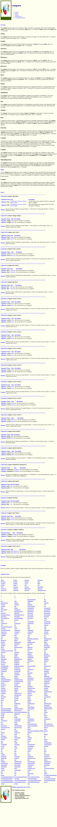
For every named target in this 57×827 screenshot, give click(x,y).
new (2, 722)
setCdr (16, 748)
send (15, 746)
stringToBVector (31, 758)
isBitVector (46, 676)
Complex (3, 583)
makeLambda (30, 708)
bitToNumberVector (19, 615)
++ (1, 596)
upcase (2, 775)
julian (2, 700)
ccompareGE (47, 621)
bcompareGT (4, 609)
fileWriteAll (30, 661)
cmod (15, 628)
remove (16, 739)
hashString (17, 667)
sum (45, 766)
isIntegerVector (31, 688)
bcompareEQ (30, 608)
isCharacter (47, 681)
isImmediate (47, 686)
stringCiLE (30, 756)
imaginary (46, 671)
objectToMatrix (18, 725)
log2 (28, 705)
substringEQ (47, 763)
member (3, 713)
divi (15, 649)
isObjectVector (18, 693)
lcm (2, 702)
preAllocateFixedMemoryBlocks (35, 731)
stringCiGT (17, 756)
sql (28, 753)
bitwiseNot (17, 616)
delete (2, 647)
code (45, 628)
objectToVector (18, 727)
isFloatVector (17, 686)
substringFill (4, 765)
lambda (29, 700)
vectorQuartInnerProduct (7, 780)
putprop (29, 732)
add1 (15, 601)
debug (15, 640)
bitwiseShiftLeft (5, 618)
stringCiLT (46, 756)
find (28, 662)
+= (15, 596)
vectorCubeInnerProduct (33, 777)
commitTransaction (5, 630)
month (2, 717)
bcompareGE (47, 608)
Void (2, 587)
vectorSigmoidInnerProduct (34, 780)
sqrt (45, 753)
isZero (29, 698)
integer (16, 676)
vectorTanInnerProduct (20, 782)
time (28, 771)
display (2, 649)
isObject (29, 693)
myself (45, 717)
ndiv (45, 720)
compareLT (17, 632)
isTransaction (47, 696)
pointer (16, 731)
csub (28, 637)
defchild (46, 640)
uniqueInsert (30, 773)
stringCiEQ (47, 754)
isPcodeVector (17, 695)
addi (45, 601)
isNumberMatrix (31, 691)
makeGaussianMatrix (6, 708)
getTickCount (47, 666)
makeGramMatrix (18, 708)
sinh (15, 751)
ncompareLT (17, 720)
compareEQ (17, 630)
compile (16, 633)
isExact (2, 686)
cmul (28, 628)
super (15, 768)
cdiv (2, 625)
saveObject (17, 744)
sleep (2, 753)
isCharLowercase (18, 679)
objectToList (4, 725)
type (15, 773)
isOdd (45, 693)
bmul (2, 620)
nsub (2, 724)
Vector (26, 583)
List (38, 585)
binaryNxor (30, 613)
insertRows (17, 674)
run (28, 742)
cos (45, 635)
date (45, 637)
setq (15, 749)
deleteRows (47, 645)
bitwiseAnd (30, 615)
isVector (16, 698)
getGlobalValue (5, 666)
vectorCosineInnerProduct (20, 777)
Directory (3, 581)
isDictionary (47, 683)
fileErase (3, 657)
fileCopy (3, 655)
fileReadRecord (18, 659)
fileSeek (3, 661)
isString (46, 695)
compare (46, 632)
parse (45, 729)
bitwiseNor (3, 616)
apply (28, 603)
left (15, 702)
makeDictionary (48, 707)
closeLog (3, 628)
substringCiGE (31, 761)
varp (28, 775)
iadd (45, 667)
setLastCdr (30, 748)
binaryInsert (30, 611)
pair (15, 729)
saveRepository (31, 744)
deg (28, 645)
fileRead (29, 659)
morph (16, 717)
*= (15, 597)
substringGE (17, 765)
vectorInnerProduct (32, 778)
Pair (26, 585)
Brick (39, 583)
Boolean (15, 581)
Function (27, 587)
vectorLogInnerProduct (49, 778)
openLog (3, 729)
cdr (15, 625)
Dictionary (40, 580)
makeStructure (17, 710)
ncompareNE (30, 720)
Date (39, 581)
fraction (3, 664)
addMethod (30, 601)
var (15, 775)
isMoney (46, 690)
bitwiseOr (46, 616)
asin (45, 604)
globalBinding (4, 667)
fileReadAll (4, 659)
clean (28, 626)
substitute (3, 761)
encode (45, 649)
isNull (15, 691)
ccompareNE (47, 623)
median (46, 712)
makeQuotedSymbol (6, 710)
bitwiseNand (47, 615)
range (15, 736)
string (2, 760)
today (45, 771)
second (2, 746)
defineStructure (31, 642)
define (45, 642)
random (46, 734)
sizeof (28, 751)
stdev (15, 754)
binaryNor (3, 613)
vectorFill (16, 778)
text (15, 771)
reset (15, 741)
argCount (46, 603)
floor (45, 662)
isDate (29, 683)
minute (2, 715)
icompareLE (47, 669)
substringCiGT (47, 761)
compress (46, 633)
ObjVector (15, 590)
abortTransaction (31, 599)
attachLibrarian (31, 606)
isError (29, 684)
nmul (28, 722)
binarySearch (47, 613)
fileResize (46, 659)
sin (1, 751)
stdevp (29, 754)
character (46, 625)
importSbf (29, 673)
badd (2, 608)
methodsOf (17, 713)
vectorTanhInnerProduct (33, 782)
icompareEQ (4, 669)
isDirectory (3, 684)
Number (27, 581)
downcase (29, 649)
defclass (3, 642)
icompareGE (17, 669)
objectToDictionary (32, 724)
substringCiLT (17, 763)
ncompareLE (4, 720)
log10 (15, 705)
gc (28, 664)
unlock (45, 773)
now (45, 722)
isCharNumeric (47, 679)
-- (44, 597)
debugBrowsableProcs (32, 638)
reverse (45, 741)
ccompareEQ (30, 621)
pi (1, 731)
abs (45, 599)
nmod (15, 722)
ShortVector (27, 588)
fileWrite (46, 661)
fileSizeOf (16, 661)
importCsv (17, 673)
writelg (2, 783)
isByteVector (30, 678)
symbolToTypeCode (49, 768)
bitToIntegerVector (5, 615)
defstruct (3, 645)
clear (45, 626)
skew (45, 751)
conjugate (3, 635)
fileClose (46, 654)
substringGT (30, 765)
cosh (2, 637)
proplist (3, 732)
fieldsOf (29, 654)
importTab (46, 673)
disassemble (47, 647)
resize (28, 741)
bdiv (2, 611)
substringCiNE (31, 763)
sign (45, 749)
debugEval (3, 640)
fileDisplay (30, 655)
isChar (29, 681)
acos (2, 601)
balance (16, 608)
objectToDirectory (48, 724)
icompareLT (4, 671)
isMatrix (16, 690)
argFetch (3, 604)
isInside (16, 688)
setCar (2, 748)
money (45, 715)
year (28, 783)
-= (1, 599)
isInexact (3, 688)
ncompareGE (30, 719)
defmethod (17, 644)
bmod (45, 618)
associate (3, 606)
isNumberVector (48, 691)
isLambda (3, 690)
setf (2, 749)
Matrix (15, 585)
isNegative (3, 691)
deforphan (29, 644)
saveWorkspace (48, 744)
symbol (2, 770)
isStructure (3, 696)
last (45, 700)
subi (28, 760)
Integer (2, 585)
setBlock (46, 746)
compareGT (47, 630)
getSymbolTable (31, 666)
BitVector (27, 590)
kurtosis (16, 700)
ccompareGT (4, 623)
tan (44, 770)
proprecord (17, 732)
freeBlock (16, 664)
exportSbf (16, 652)
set (44, 748)
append (16, 603)
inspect (2, 676)
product (46, 731)
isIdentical (30, 686)
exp (45, 650)
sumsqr (2, 768)
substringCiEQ (18, 761)
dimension (30, 647)
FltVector (15, 588)
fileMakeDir (30, 657)
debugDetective (48, 638)
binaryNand (47, 611)
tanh (2, 771)
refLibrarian (17, 737)
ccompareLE (17, 623)
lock (2, 705)
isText (28, 696)
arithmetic (29, 604)
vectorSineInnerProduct (50, 780)
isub (45, 698)
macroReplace (31, 707)
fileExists (16, 657)
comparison (4, 633)
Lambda (15, 583)
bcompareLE (17, 609)
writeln (16, 783)
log (1, 707)
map (28, 710)
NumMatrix (40, 587)
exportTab (29, 652)
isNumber (3, 693)
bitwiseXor (30, 618)
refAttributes (4, 737)
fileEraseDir (47, 655)
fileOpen (46, 657)
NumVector (4, 590)
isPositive (29, 695)
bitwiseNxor (30, 616)
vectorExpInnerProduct (6, 778)
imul (2, 674)
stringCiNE (3, 758)
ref (44, 737)
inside (45, 674)
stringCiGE (3, 756)
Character (15, 587)
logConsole (47, 705)
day (2, 638)
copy (28, 635)
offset (28, 727)
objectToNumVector (49, 725)
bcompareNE (47, 609)
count (15, 637)
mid (28, 713)
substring (29, 766)
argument (16, 604)
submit (45, 760)
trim (2, 773)
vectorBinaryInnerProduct (50, 775)
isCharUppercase (5, 681)
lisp (45, 702)
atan (15, 606)
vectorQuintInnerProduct (20, 780)
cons (15, 635)
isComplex (17, 683)
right (2, 742)
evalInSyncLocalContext (7, 650)
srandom (3, 754)
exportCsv (3, 652)
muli (28, 717)
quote (15, 734)
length (29, 702)
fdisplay (16, 654)
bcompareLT (30, 609)
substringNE (17, 766)
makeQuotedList (48, 708)
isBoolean (3, 678)
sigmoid (29, 749)
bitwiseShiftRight (18, 618)
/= (44, 596)
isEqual (16, 684)
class (15, 626)
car (15, 621)
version (46, 782)
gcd (45, 664)
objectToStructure (5, 727)
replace (45, 739)
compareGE (30, 630)
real (45, 736)
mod (15, 715)
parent (29, 729)
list (1, 703)
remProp (3, 739)
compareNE (30, 632)
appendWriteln (4, 603)
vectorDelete (47, 777)
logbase (16, 707)
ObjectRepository (42, 590)
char (28, 625)
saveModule (4, 744)
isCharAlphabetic (48, 678)
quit (2, 734)
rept (2, 741)
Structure (27, 580)
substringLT (4, 766)
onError (46, 727)
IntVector (40, 588)
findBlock (16, 662)
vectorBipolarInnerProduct (7, 777)
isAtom (29, 676)
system (29, 770)
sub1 (15, 760)
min (45, 713)
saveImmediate (47, 742)
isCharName (30, 679)
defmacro (3, 644)
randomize (3, 736)
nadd (2, 719)
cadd (45, 620)
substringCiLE (4, 763)
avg (45, 606)
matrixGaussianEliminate (7, 712)
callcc (2, 621)
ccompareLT (30, 623)
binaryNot (16, 613)
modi (28, 715)
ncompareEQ (17, 719)
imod (2, 673)
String (2, 580)
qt (44, 732)
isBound (16, 678)
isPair (2, 695)
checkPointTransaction (6, 626)
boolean (16, 620)
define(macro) (17, 642)
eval (15, 650)
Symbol (15, 580)
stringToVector (47, 758)
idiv (28, 671)
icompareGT (30, 669)
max (28, 712)
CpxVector (3, 588)
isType (2, 698)
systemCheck (17, 770)
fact (2, 654)
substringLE (47, 765)
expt (45, 652)
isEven (45, 684)
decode (29, 640)
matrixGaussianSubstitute (20, 712)
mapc (45, 710)
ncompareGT (47, 719)
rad (28, 734)
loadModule (17, 703)
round (15, 742)
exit (28, 650)
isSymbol (16, 696)
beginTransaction (18, 611)
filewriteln (3, 662)
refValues (29, 737)
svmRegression (31, 768)
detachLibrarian (18, 647)
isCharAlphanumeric (6, 679)
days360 (16, 638)
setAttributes (30, 746)
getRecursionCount (19, 666)
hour (28, 667)
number (16, 724)
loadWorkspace (47, 703)
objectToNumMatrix (32, 725)
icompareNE (17, 671)
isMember (29, 690)
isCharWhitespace (18, 681)
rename (29, 739)
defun (15, 645)
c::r (28, 620)
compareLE (4, 632)
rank (28, 736)
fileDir (16, 655)
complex (29, 633)
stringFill (16, 758)
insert (28, 674)
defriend (46, 644)
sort (15, 753)
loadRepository (31, 703)
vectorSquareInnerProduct (7, 782)
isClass (2, 683)
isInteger (46, 688)
